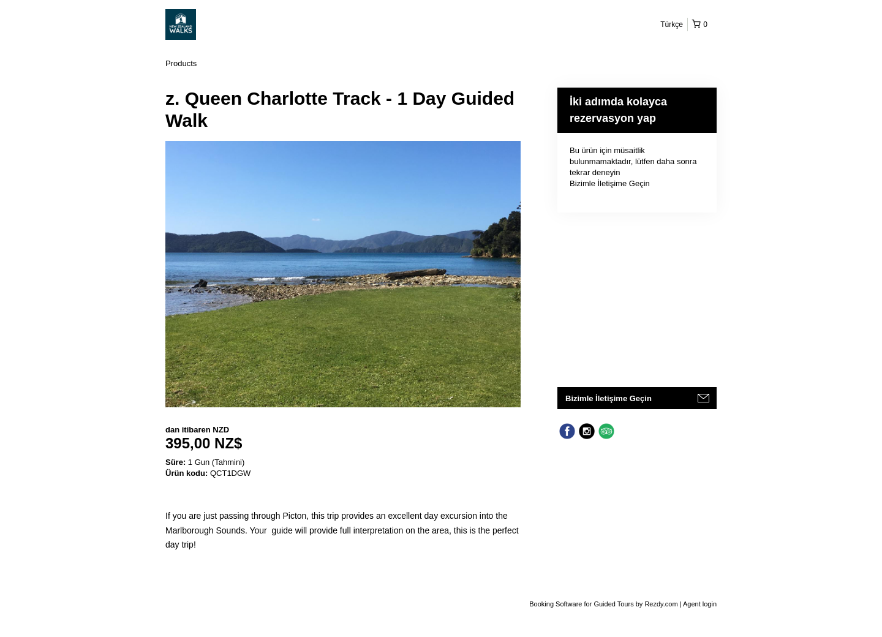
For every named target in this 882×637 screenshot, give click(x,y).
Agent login (700, 604)
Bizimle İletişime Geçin (610, 183)
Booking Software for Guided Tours (582, 604)
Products (181, 63)
